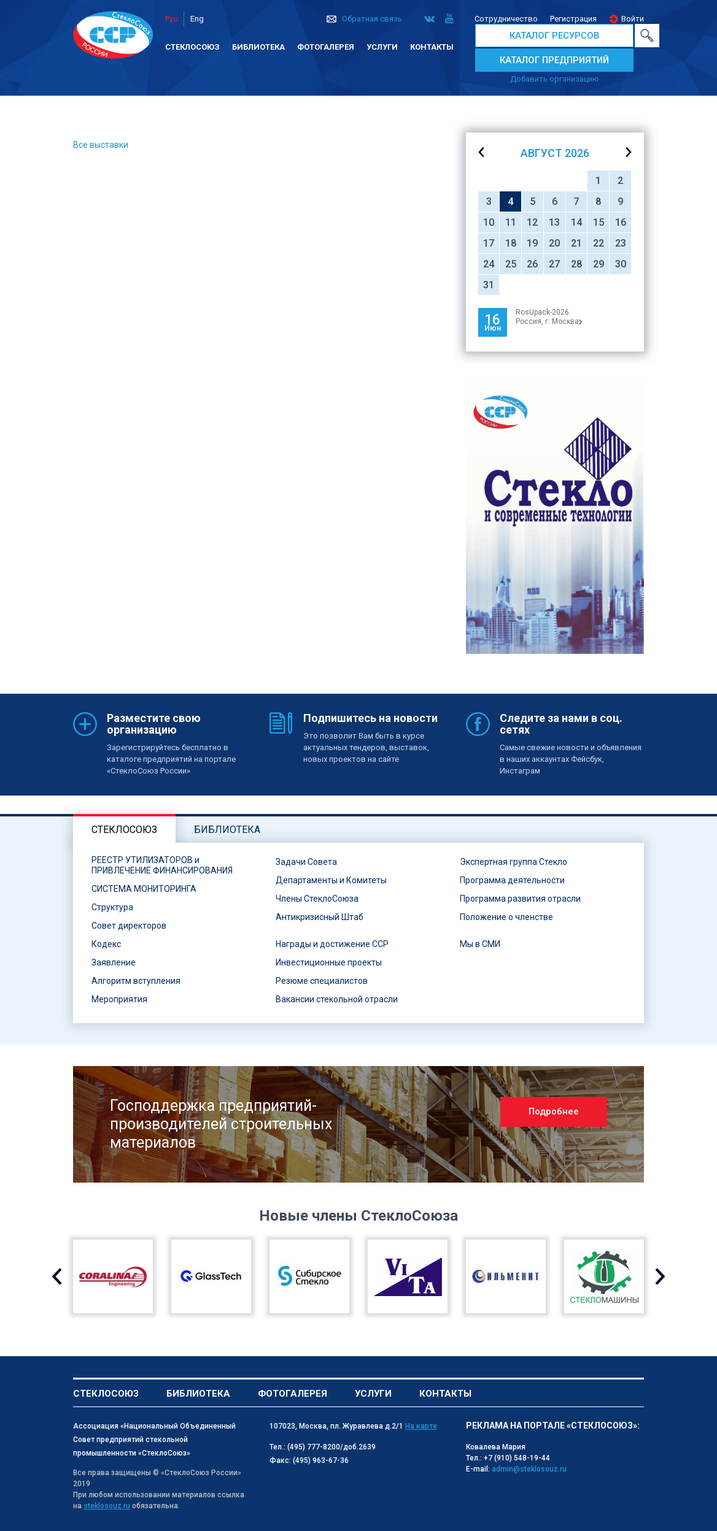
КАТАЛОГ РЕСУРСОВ (555, 35)
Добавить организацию (554, 78)
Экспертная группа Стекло (513, 862)
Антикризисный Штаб (319, 917)
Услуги (382, 47)
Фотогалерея (325, 47)
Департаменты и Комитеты (331, 880)
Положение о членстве (506, 917)
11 (510, 222)
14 (576, 222)
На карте (421, 1426)
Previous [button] (57, 1276)
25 (510, 264)
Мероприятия (119, 999)
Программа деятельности (512, 880)
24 (488, 264)
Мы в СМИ (480, 944)
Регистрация (573, 18)
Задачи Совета (306, 862)
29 (598, 264)
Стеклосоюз (192, 47)
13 (554, 222)
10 (488, 222)
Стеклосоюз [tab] (124, 829)
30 (620, 264)
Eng (197, 18)
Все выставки (100, 145)
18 (510, 243)
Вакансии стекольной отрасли (337, 999)
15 (598, 222)
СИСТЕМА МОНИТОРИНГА (143, 889)
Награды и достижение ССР (332, 944)
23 (620, 243)
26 (532, 264)
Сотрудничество (506, 18)
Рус (171, 18)
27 (554, 264)
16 (620, 222)
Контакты (432, 47)
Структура (112, 907)
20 (554, 243)
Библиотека (258, 47)
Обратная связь (372, 18)
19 (532, 243)
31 (488, 285)
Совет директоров (128, 925)
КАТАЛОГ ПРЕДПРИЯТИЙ (554, 60)
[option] (555, 516)
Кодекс (106, 944)
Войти (632, 18)
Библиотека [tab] (227, 829)
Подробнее (554, 1111)
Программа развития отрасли (520, 899)
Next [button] (660, 1276)
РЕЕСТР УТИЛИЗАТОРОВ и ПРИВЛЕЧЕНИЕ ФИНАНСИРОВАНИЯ (162, 865)
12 (532, 222)
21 (576, 243)
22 (598, 243)
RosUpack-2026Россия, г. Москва (549, 317)
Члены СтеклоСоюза (317, 899)
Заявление (113, 962)
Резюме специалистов (322, 981)
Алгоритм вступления (135, 981)
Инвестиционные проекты (329, 962)
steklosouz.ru (106, 1506)
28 (576, 264)
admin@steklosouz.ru (529, 1469)
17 (488, 243)
